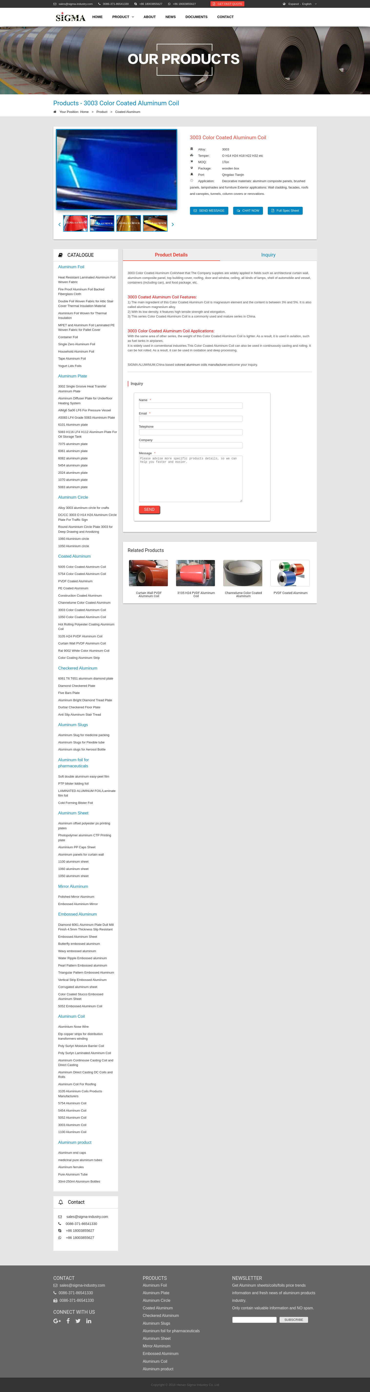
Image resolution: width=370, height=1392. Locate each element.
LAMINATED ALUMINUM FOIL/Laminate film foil (87, 793)
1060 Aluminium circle (73, 539)
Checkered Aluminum (78, 668)
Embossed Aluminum (77, 914)
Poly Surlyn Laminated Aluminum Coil (84, 1053)
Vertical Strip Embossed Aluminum (82, 980)
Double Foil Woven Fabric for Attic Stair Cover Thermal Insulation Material (86, 303)
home (97, 17)
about (150, 17)
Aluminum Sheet (73, 813)
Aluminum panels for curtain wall (81, 854)
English (300, 3)
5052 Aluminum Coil (72, 1117)
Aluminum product (74, 1142)
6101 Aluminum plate (73, 424)
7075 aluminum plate (73, 444)
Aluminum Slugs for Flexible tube (81, 742)
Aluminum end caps (72, 1153)
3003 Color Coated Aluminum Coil (82, 610)
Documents (197, 17)
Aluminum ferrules (71, 1167)
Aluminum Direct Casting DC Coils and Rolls (85, 1074)
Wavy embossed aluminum (77, 951)
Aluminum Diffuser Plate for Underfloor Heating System (85, 400)
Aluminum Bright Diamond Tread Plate (85, 700)
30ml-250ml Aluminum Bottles (79, 1181)
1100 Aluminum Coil (72, 1132)
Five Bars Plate (69, 693)
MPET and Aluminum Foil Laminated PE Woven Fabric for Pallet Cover (86, 327)
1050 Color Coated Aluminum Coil (82, 617)
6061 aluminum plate (73, 451)
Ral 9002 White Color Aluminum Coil (84, 650)
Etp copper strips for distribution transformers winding (80, 1036)
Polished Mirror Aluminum (76, 896)
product (123, 17)
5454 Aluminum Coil (72, 1110)
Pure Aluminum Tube (73, 1174)
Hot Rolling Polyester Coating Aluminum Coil (86, 626)
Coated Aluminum (127, 112)
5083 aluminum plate (73, 487)
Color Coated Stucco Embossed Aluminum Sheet (80, 996)
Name (143, 400)
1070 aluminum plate (73, 480)
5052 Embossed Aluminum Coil (80, 1006)
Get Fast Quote (227, 4)
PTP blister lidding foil (73, 783)
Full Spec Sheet (285, 210)
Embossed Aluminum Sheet (77, 936)
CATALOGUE (81, 255)
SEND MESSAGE (209, 210)
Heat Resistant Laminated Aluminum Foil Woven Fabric (87, 280)
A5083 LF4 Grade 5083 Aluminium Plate (86, 417)
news (171, 17)
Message (145, 453)
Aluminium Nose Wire (73, 1026)
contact (225, 17)
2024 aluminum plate (73, 472)
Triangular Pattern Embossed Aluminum (86, 972)
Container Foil (68, 337)
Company (146, 440)
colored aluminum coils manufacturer (201, 364)
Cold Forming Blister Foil (75, 803)
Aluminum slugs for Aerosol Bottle (82, 749)
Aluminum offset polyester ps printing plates (84, 825)
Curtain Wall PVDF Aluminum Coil (82, 643)
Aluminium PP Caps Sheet (77, 847)
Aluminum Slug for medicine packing (84, 735)
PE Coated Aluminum (73, 588)
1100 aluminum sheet (73, 861)
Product (102, 112)
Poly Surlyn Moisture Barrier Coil (81, 1046)
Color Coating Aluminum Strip (79, 658)
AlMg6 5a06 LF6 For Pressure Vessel (84, 410)
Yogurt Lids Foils (70, 366)
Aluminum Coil (71, 1016)
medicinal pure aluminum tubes (80, 1160)
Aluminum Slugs (73, 724)
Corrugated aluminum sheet (77, 987)
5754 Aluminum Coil (72, 1103)
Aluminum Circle (73, 497)
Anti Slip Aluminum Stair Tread (79, 714)
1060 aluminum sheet (73, 869)
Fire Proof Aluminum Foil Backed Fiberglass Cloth (81, 291)
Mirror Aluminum (73, 886)
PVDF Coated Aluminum (75, 581)
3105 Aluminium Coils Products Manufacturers (80, 1093)
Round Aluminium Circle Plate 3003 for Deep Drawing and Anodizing (85, 529)
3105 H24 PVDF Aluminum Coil (80, 636)
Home (84, 112)
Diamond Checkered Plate (76, 686)
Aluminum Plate (72, 376)
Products (155, 1278)
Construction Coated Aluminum (80, 595)
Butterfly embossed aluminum (79, 944)
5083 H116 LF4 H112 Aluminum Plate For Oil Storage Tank (87, 434)
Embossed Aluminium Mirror (78, 904)
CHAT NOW (248, 210)
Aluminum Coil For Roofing (77, 1084)
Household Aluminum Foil (76, 351)
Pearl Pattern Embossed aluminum (82, 965)
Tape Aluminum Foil (72, 358)
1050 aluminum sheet (73, 876)
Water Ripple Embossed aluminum (82, 958)
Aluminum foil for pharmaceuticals (73, 763)
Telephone (146, 426)
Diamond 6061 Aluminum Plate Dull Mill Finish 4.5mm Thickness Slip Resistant (86, 927)
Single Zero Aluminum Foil (76, 344)
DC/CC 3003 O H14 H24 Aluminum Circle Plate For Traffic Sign (87, 517)
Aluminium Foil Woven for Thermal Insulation (82, 315)
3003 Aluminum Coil (72, 1125)
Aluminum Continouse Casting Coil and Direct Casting (85, 1062)
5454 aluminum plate (73, 465)
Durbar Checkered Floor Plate (79, 707)
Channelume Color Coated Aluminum (84, 602)
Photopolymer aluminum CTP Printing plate (84, 837)
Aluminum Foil (71, 267)
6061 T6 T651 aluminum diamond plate (85, 678)
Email (143, 413)
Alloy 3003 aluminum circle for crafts (83, 508)
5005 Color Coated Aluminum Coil (82, 567)
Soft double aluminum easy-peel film (84, 776)
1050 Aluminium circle (73, 546)
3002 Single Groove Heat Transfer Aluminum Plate (82, 389)
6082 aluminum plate (73, 458)
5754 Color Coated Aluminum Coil (82, 574)
